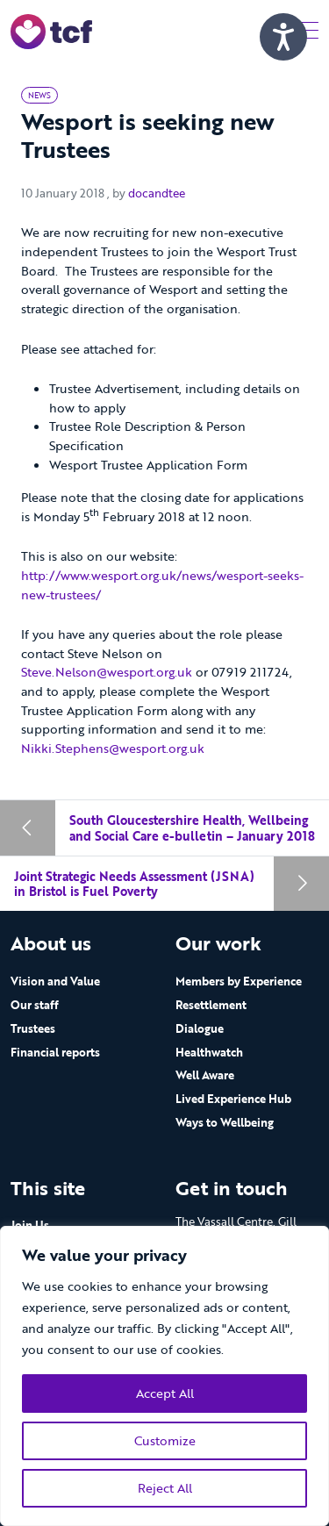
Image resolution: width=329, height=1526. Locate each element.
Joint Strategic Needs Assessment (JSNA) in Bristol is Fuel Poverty (134, 884)
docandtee (156, 193)
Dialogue (199, 1028)
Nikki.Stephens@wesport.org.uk (112, 748)
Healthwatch (209, 1052)
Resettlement (211, 1005)
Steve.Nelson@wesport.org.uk (106, 672)
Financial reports (55, 1052)
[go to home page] (51, 30)
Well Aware (204, 1075)
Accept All (165, 1393)
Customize (165, 1440)
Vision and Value (55, 981)
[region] (164, 1376)
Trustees (33, 1028)
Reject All (165, 1488)
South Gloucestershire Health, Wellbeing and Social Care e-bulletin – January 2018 (192, 828)
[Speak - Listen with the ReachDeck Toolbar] (283, 37)
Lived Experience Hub (233, 1099)
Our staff (35, 1005)
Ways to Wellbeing (224, 1122)
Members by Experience (238, 981)
